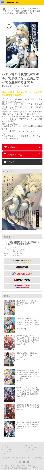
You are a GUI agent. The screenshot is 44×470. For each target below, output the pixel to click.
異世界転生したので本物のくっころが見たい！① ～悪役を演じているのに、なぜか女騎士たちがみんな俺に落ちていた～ (27, 339)
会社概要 (6, 458)
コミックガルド (7, 447)
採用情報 (38, 458)
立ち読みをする (12, 147)
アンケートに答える (14, 154)
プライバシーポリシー (26, 458)
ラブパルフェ (6, 453)
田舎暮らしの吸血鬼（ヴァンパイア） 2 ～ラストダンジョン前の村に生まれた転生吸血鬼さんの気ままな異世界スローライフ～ (27, 322)
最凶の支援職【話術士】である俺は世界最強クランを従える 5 (27, 406)
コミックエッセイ (29, 449)
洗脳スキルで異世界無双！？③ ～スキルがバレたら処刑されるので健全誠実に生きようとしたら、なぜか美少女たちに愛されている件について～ (28, 374)
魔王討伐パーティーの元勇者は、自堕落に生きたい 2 (27, 302)
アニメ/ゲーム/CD (8, 449)
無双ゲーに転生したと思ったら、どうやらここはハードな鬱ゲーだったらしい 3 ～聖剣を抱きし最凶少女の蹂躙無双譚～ (27, 391)
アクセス (14, 458)
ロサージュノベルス (30, 445)
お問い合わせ (38, 467)
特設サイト (10, 162)
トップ (7, 9)
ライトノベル (19, 9)
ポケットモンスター (30, 447)
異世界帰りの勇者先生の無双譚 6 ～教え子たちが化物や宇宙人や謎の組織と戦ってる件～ (27, 424)
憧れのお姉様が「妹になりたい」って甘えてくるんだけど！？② (27, 355)
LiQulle (25, 451)
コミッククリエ (7, 451)
